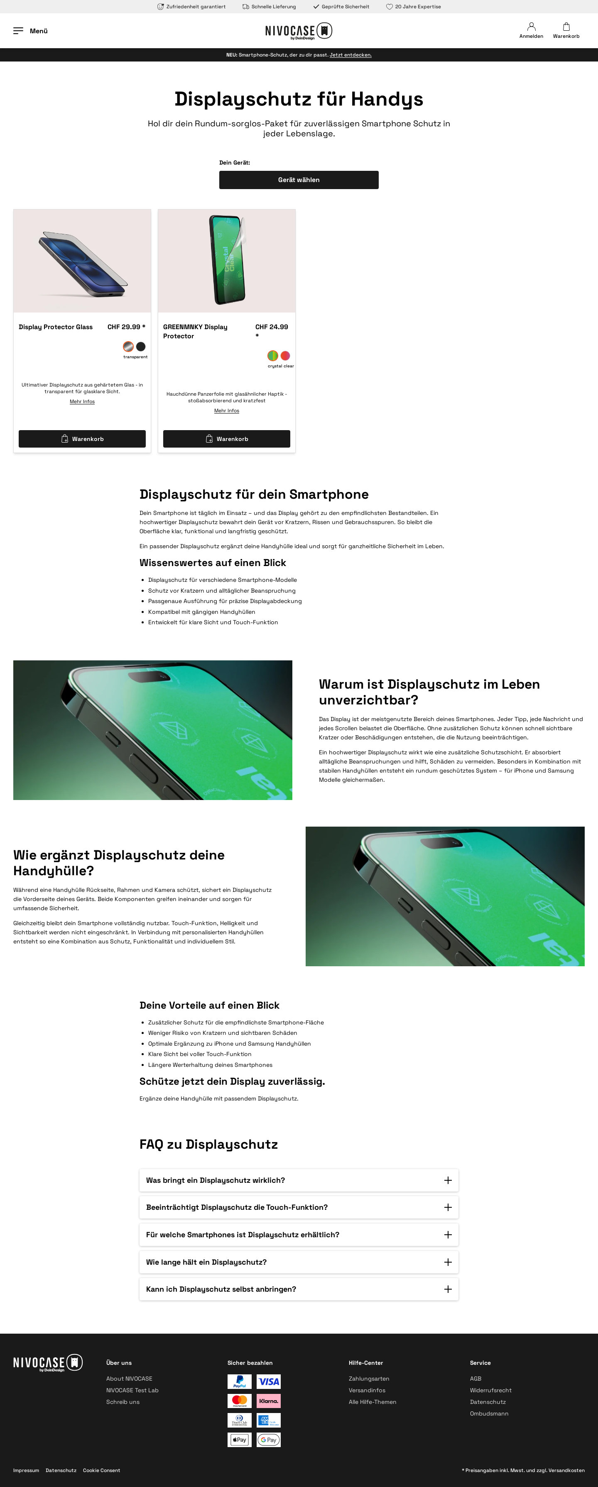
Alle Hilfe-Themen (373, 1402)
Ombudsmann (489, 1413)
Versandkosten (567, 1470)
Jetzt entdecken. (351, 55)
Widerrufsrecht (491, 1390)
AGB (475, 1378)
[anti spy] (141, 346)
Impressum (26, 1470)
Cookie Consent (101, 1470)
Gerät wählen (299, 179)
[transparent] (128, 346)
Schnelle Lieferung (269, 6)
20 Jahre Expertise (413, 6)
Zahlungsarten (369, 1378)
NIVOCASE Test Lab (132, 1390)
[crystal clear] (273, 355)
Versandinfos (367, 1390)
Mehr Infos (82, 401)
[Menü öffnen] (30, 30)
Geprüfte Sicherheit (341, 6)
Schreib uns (123, 1402)
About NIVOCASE (129, 1378)
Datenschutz (488, 1402)
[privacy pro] (285, 355)
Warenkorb (82, 438)
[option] (82, 261)
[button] (299, 1180)
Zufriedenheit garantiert (191, 6)
